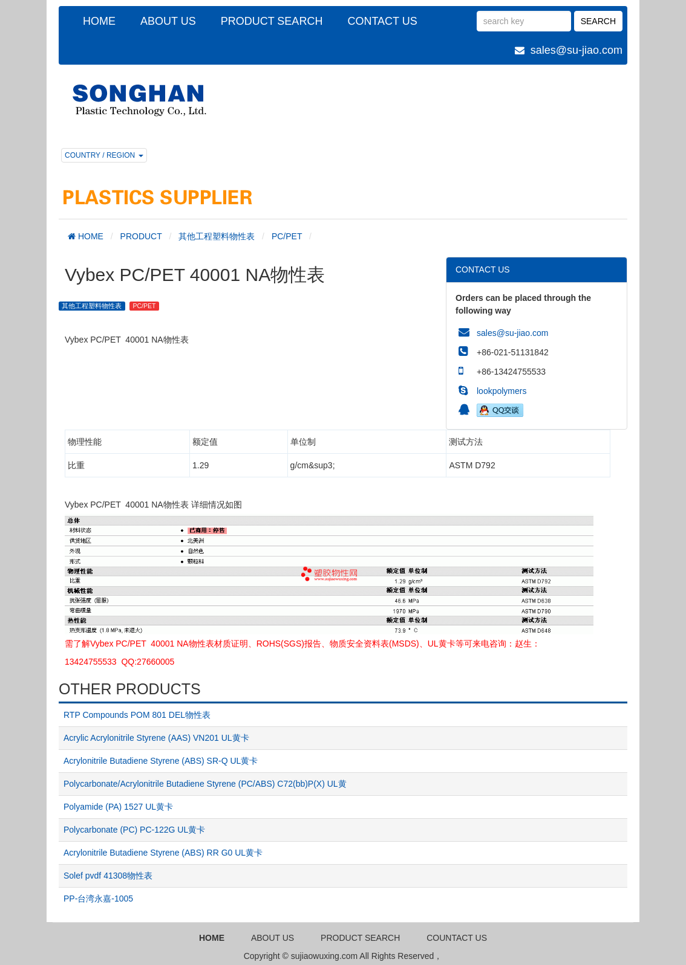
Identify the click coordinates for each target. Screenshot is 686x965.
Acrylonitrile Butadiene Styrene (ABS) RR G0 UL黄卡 (163, 852)
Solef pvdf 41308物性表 (108, 875)
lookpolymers (501, 391)
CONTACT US (382, 21)
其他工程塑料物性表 (216, 236)
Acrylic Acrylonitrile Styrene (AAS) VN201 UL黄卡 (156, 738)
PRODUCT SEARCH (272, 21)
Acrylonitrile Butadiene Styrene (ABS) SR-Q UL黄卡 (161, 761)
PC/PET (287, 236)
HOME (99, 21)
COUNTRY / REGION (104, 155)
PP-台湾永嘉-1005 (98, 898)
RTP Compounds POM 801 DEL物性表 (137, 715)
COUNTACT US (456, 938)
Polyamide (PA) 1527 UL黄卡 (118, 807)
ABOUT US (168, 21)
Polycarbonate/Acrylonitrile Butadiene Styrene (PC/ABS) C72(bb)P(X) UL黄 (205, 784)
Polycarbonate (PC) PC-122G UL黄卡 (134, 829)
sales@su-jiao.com (576, 50)
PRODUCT (141, 236)
